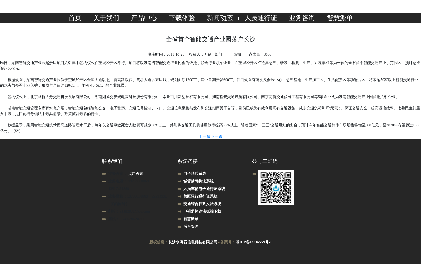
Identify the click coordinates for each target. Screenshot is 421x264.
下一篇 (216, 137)
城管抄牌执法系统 (198, 181)
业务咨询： (118, 174)
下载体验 (182, 17)
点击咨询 (135, 174)
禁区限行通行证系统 (200, 196)
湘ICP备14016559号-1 (254, 242)
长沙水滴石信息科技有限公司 (192, 242)
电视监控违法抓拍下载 (202, 211)
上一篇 (205, 137)
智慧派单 (340, 17)
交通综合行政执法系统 (202, 204)
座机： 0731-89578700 (126, 219)
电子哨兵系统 (194, 174)
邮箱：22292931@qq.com (129, 211)
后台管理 (190, 227)
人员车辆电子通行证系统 (204, 189)
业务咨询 (302, 17)
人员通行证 (261, 17)
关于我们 (106, 17)
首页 (74, 17)
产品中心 (144, 17)
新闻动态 (220, 17)
